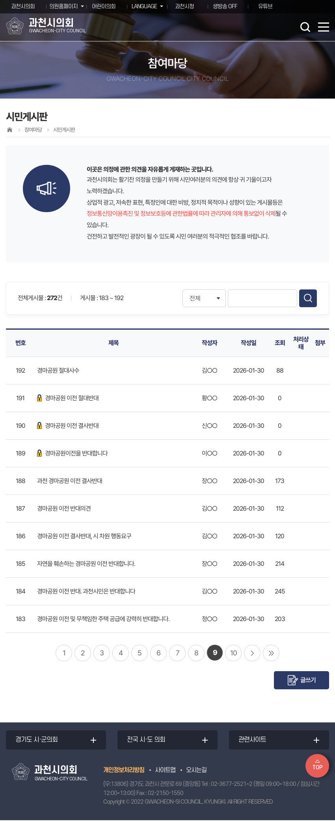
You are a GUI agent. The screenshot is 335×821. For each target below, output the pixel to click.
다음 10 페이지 (252, 653)
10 (233, 653)
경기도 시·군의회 (37, 740)
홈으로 (9, 129)
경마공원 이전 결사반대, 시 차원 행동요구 (84, 536)
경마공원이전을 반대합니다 (72, 453)
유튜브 (265, 6)
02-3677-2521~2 (231, 785)
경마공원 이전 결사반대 (68, 425)
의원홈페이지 (62, 6)
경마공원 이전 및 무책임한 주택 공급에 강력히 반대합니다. (103, 619)
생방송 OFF (225, 6)
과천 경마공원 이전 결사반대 (69, 481)
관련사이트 (252, 740)
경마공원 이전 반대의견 (64, 508)
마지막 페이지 (271, 653)
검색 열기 (305, 27)
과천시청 (184, 6)
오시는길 (196, 770)
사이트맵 (165, 770)
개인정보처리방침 (123, 770)
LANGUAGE (143, 6)
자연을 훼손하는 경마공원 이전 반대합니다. (86, 563)
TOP (317, 768)
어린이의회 (103, 6)
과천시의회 (23, 6)
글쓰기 (308, 680)
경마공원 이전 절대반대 (68, 398)
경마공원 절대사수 (58, 370)
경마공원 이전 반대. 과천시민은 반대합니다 (86, 591)
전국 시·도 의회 (146, 740)
